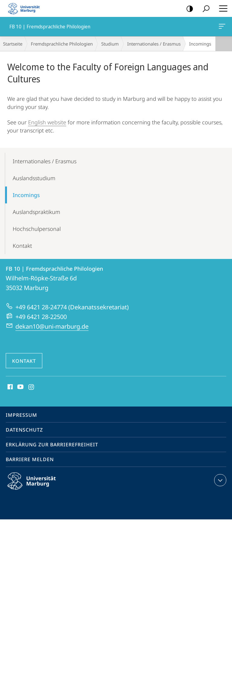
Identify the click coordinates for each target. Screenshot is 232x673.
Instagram (31, 387)
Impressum (21, 415)
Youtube (20, 387)
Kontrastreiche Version (188, 9)
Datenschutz (24, 429)
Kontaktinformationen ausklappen (219, 480)
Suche (204, 9)
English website (47, 122)
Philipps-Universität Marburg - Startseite (25, 8)
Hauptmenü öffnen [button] (221, 8)
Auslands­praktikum (36, 211)
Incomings (26, 195)
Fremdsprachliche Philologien (62, 44)
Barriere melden (30, 459)
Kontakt (22, 245)
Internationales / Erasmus (154, 44)
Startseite (12, 44)
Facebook (9, 387)
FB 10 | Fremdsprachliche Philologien (221, 27)
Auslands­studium (34, 178)
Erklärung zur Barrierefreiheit (52, 444)
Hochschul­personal (37, 228)
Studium (110, 44)
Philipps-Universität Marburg (36, 486)
